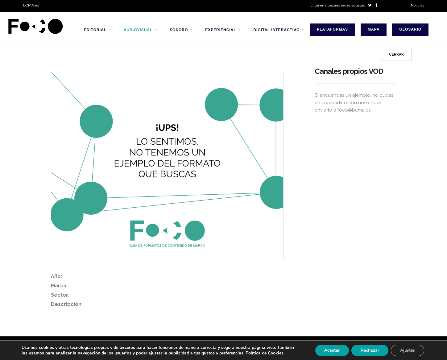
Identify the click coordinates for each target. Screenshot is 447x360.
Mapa (373, 29)
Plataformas (332, 29)
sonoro (179, 30)
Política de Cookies (265, 353)
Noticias (417, 5)
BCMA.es (31, 5)
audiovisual (138, 30)
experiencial (220, 30)
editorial (95, 30)
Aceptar (332, 350)
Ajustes (407, 350)
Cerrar (396, 55)
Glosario (410, 29)
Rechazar (370, 350)
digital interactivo (276, 30)
